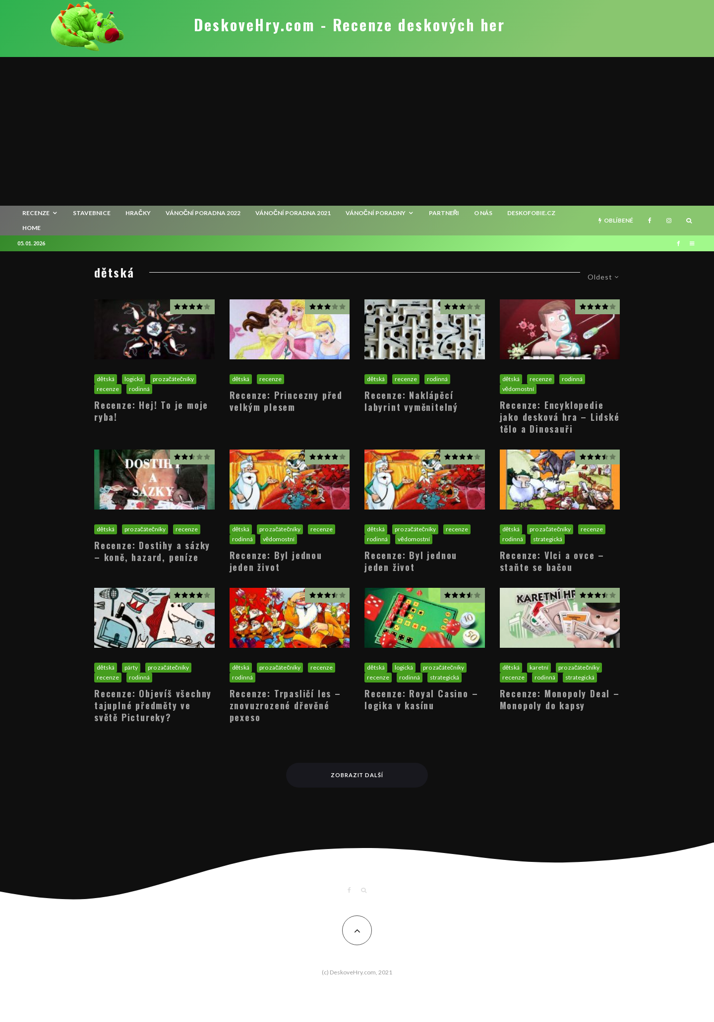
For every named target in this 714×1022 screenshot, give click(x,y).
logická (133, 379)
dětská (106, 379)
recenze (36, 213)
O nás (483, 213)
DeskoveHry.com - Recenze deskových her (349, 24)
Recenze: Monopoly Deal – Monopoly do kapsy (560, 699)
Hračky (138, 213)
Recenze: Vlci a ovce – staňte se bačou (552, 561)
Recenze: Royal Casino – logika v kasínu (421, 699)
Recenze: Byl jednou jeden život (276, 561)
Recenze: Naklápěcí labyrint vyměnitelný (411, 401)
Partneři (444, 213)
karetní (539, 667)
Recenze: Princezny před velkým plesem (286, 401)
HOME (31, 227)
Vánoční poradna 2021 (293, 213)
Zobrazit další (357, 775)
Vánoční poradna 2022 (203, 213)
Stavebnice (92, 213)
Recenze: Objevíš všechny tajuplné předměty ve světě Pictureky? (153, 705)
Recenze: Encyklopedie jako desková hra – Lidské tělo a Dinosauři (560, 417)
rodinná (139, 389)
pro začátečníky (173, 379)
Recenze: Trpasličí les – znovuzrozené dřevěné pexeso (285, 705)
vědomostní (518, 389)
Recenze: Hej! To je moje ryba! (151, 411)
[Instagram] (669, 220)
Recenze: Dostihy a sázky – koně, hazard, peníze (152, 551)
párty (131, 667)
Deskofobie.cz (531, 213)
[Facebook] (650, 220)
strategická (547, 539)
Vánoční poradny (376, 213)
